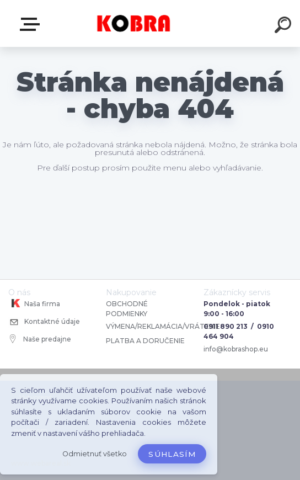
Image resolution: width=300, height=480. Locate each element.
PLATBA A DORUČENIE (145, 341)
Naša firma (34, 303)
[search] (284, 26)
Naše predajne (40, 338)
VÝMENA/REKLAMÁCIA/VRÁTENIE (164, 326)
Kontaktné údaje (44, 322)
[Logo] (134, 23)
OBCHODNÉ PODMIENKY (127, 309)
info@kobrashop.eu (235, 349)
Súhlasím (172, 454)
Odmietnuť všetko (94, 454)
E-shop (32, 24)
